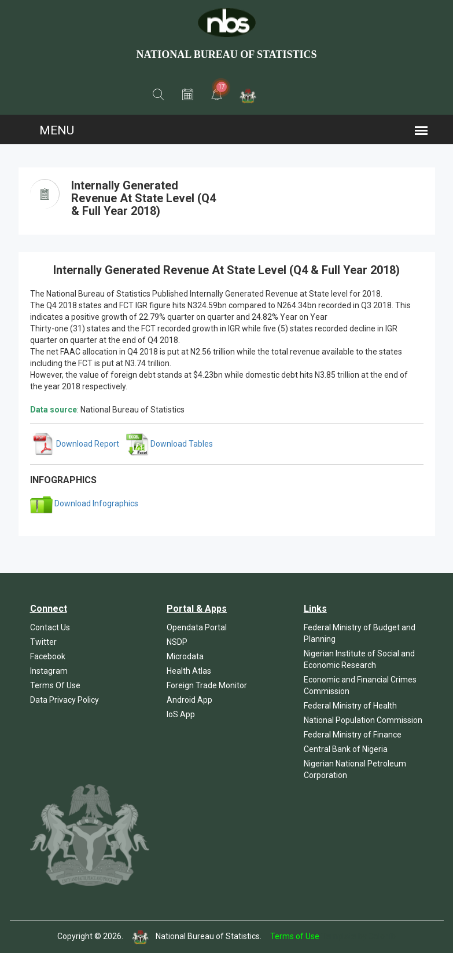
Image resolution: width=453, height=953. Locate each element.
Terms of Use (294, 936)
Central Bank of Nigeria (346, 749)
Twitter (43, 642)
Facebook (47, 656)
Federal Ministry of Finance (353, 734)
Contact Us (50, 627)
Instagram (49, 671)
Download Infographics (84, 503)
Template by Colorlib (358, 936)
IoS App (181, 714)
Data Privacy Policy (64, 699)
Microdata (185, 656)
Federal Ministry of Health (350, 705)
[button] (158, 95)
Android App (189, 699)
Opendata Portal (197, 627)
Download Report (75, 443)
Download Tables (169, 443)
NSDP (177, 642)
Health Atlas (189, 671)
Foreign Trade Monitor (207, 685)
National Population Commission (363, 720)
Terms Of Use (55, 685)
